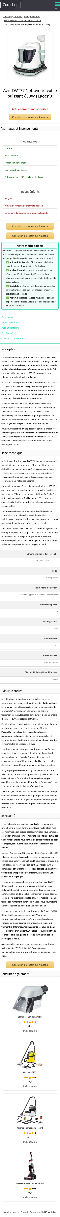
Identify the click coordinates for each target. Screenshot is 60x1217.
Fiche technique (10, 322)
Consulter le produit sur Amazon (30, 117)
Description (7, 317)
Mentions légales (11, 1212)
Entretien (18, 16)
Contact (24, 1212)
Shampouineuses (32, 16)
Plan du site (35, 1212)
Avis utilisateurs (10, 327)
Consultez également (12, 338)
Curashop (7, 16)
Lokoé (54, 1212)
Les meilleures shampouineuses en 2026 (22, 20)
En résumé (7, 333)
